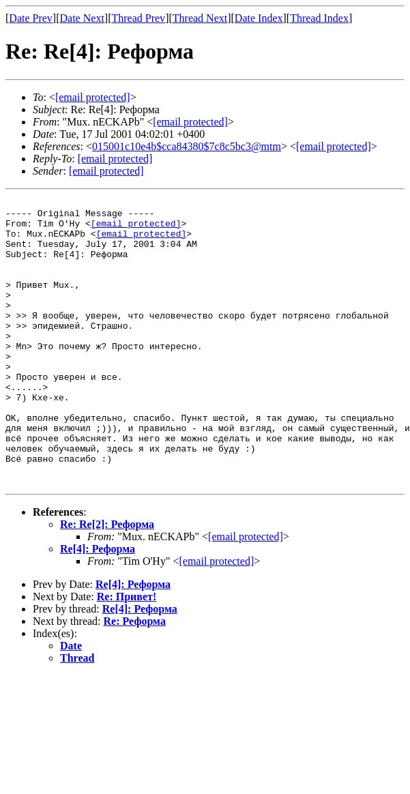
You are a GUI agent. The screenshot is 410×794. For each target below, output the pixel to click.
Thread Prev (138, 18)
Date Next (82, 18)
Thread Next (200, 18)
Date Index (259, 18)
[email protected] (136, 229)
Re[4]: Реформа (97, 606)
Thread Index (319, 18)
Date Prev (31, 18)
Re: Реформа (135, 678)
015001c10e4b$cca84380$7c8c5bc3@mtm (186, 146)
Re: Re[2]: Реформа (107, 581)
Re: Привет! (126, 654)
